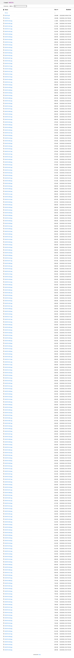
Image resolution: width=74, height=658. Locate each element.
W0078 (11, 2)
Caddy (39, 654)
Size (56, 9)
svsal (6, 2)
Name (6, 9)
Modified (68, 9)
